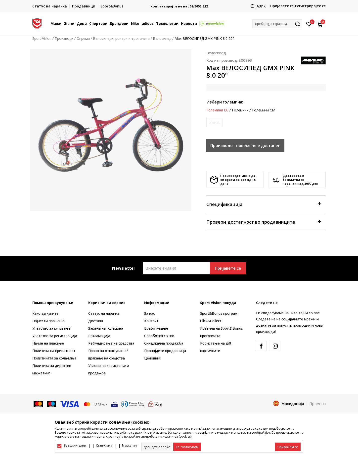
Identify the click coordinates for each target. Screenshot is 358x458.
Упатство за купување (51, 328)
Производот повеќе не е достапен (245, 145)
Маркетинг (130, 445)
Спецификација (263, 204)
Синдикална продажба (163, 343)
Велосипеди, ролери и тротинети (121, 38)
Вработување (156, 328)
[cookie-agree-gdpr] (187, 447)
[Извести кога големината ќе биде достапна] (214, 122)
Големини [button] (240, 110)
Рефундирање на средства (111, 343)
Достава (95, 320)
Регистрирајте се (310, 5)
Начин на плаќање (48, 343)
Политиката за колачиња (54, 358)
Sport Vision (41, 38)
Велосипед (162, 38)
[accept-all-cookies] (288, 447)
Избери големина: (224, 102)
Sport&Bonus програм (218, 313)
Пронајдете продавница (165, 350)
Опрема (83, 38)
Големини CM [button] (263, 110)
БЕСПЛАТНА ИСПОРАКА (177, 4)
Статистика (104, 445)
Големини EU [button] (217, 110)
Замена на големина (105, 328)
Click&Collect (210, 320)
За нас (149, 313)
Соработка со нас (159, 335)
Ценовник (152, 358)
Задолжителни (75, 445)
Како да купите (45, 313)
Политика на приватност (53, 350)
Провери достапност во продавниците (263, 221)
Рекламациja (99, 335)
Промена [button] (317, 403)
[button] (277, 23)
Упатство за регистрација (54, 335)
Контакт (151, 320)
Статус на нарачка (104, 313)
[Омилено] (309, 23)
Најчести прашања (48, 320)
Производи (64, 38)
